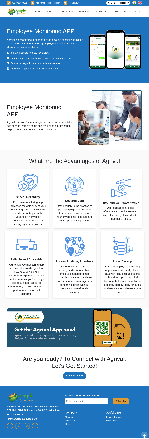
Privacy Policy (112, 420)
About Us (69, 417)
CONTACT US (120, 11)
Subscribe (121, 401)
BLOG (138, 11)
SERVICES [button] (101, 11)
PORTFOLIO (67, 11)
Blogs (67, 424)
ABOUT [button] (50, 11)
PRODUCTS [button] (84, 11)
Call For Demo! (74, 375)
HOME (38, 11)
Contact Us (70, 420)
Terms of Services (114, 417)
